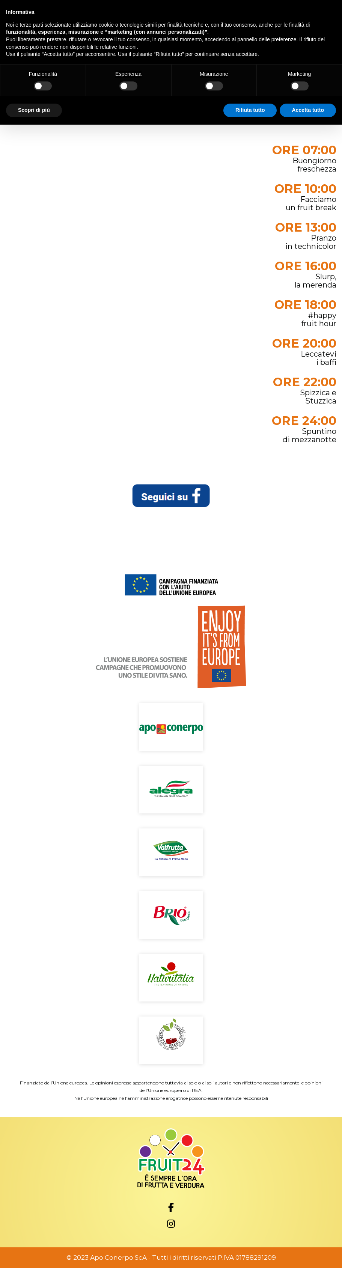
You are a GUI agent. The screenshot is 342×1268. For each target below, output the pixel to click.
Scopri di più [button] (34, 110)
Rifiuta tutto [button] (250, 110)
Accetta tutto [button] (308, 110)
